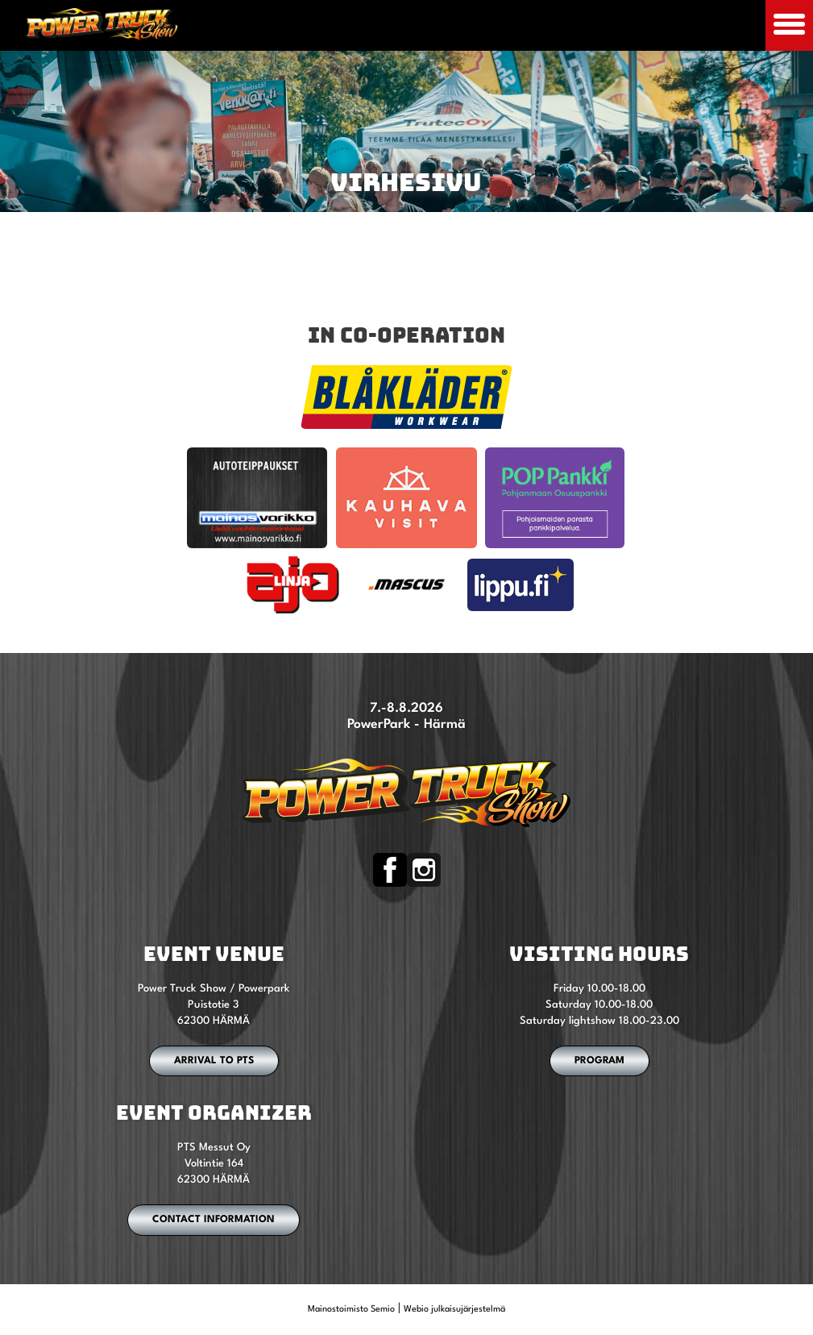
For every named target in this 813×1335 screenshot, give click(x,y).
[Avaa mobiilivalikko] (789, 25)
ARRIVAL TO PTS (214, 1061)
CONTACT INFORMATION (213, 1220)
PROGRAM (599, 1061)
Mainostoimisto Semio (351, 1309)
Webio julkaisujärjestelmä (454, 1309)
